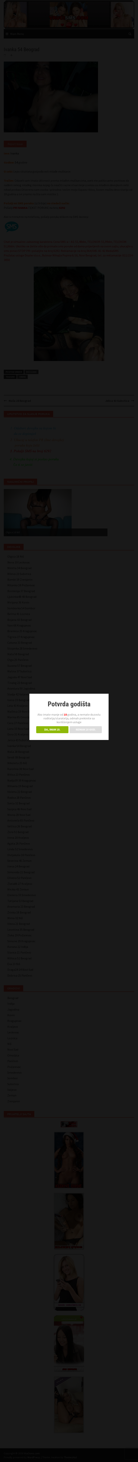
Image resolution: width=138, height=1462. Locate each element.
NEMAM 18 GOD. (86, 729)
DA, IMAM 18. (52, 729)
